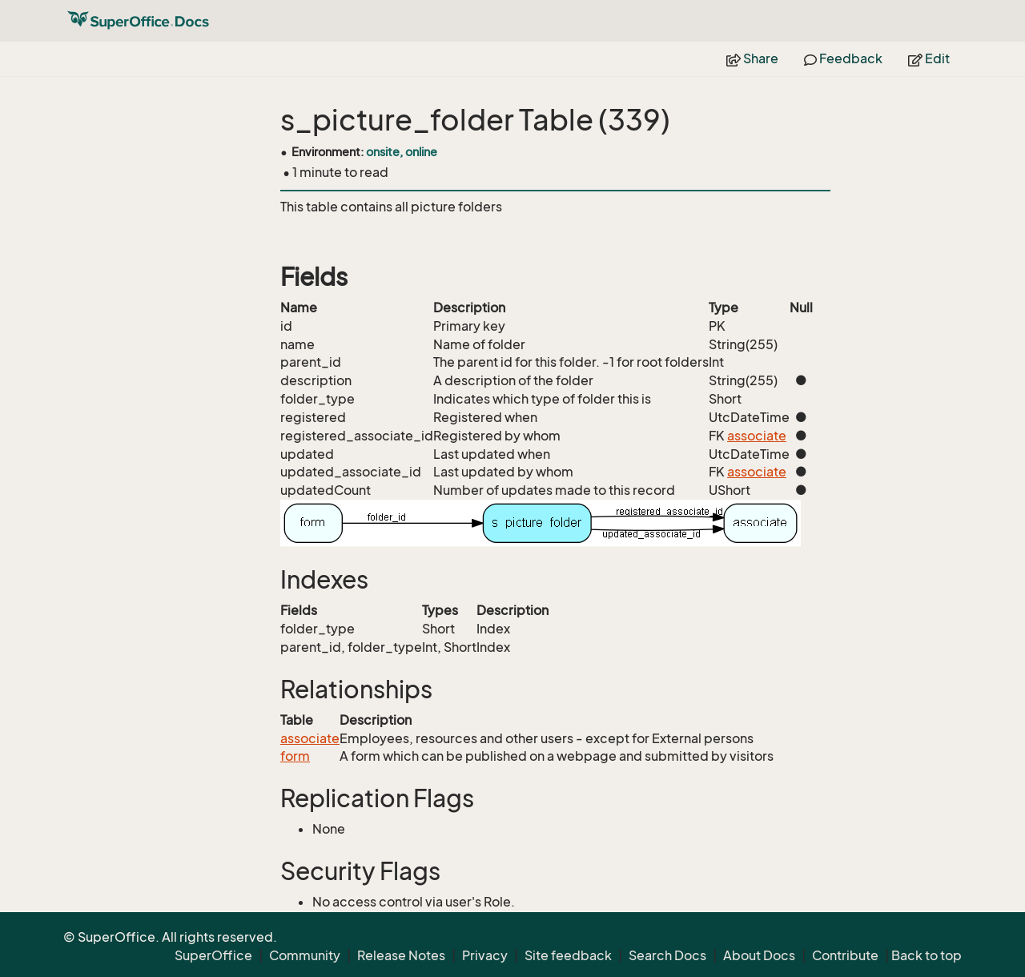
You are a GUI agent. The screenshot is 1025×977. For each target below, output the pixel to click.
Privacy (485, 955)
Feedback (843, 58)
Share (752, 58)
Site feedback (568, 955)
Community (304, 955)
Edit (929, 58)
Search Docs (667, 955)
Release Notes (401, 955)
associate (756, 436)
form (295, 756)
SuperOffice (213, 955)
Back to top (926, 955)
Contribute (845, 955)
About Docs (759, 955)
